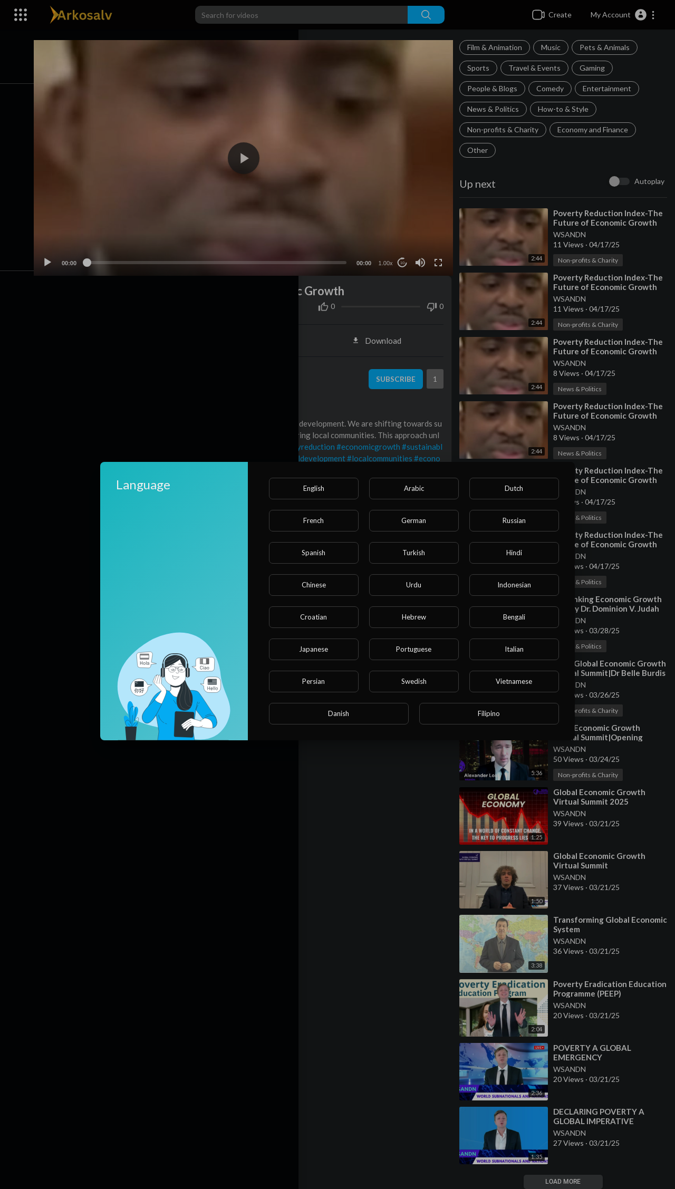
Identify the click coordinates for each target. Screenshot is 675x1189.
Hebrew (414, 617)
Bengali (514, 617)
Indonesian (514, 585)
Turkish (413, 552)
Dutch (514, 488)
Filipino (489, 713)
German (413, 520)
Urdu (413, 585)
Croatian (313, 617)
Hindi (514, 552)
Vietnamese (514, 681)
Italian (514, 649)
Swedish (414, 681)
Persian (313, 681)
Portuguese (413, 649)
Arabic (414, 488)
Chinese (314, 585)
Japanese (313, 649)
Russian (514, 520)
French (313, 520)
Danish (338, 713)
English (313, 488)
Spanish (313, 552)
